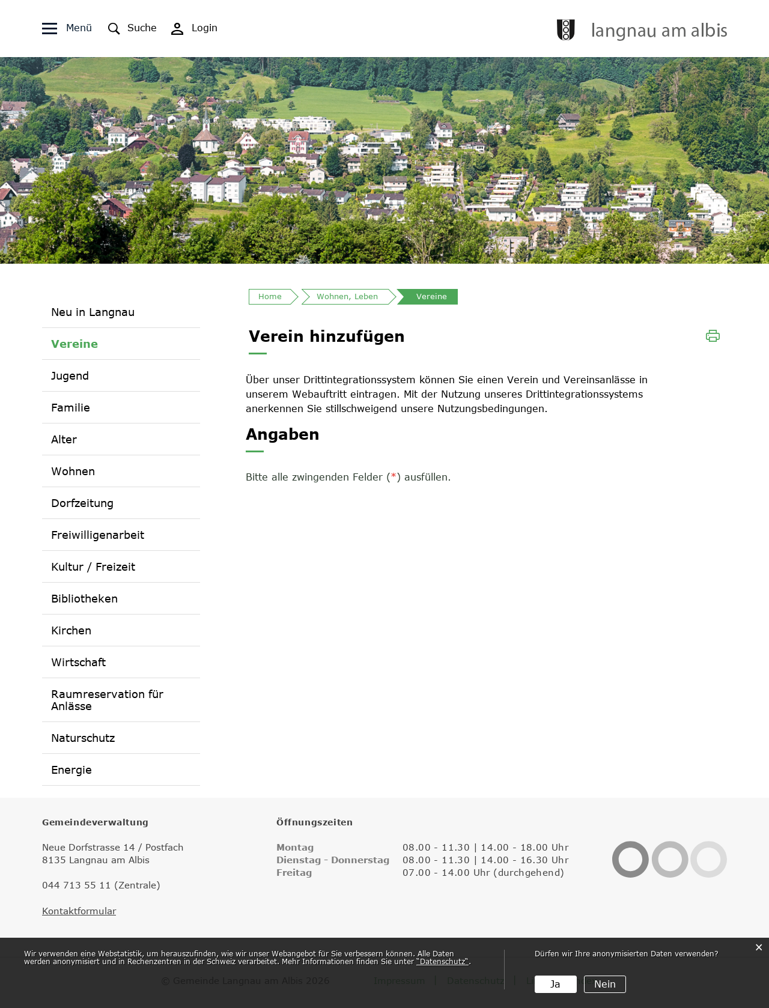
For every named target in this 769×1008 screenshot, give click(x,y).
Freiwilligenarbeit (97, 534)
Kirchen (71, 630)
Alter (64, 439)
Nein (605, 984)
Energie (71, 769)
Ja (555, 984)
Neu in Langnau (93, 311)
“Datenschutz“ (442, 961)
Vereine (74, 343)
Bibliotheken (84, 598)
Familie (70, 407)
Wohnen (73, 471)
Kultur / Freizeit (93, 566)
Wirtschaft (78, 662)
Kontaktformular (79, 910)
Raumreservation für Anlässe (107, 699)
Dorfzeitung (82, 502)
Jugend (70, 375)
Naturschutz (83, 737)
